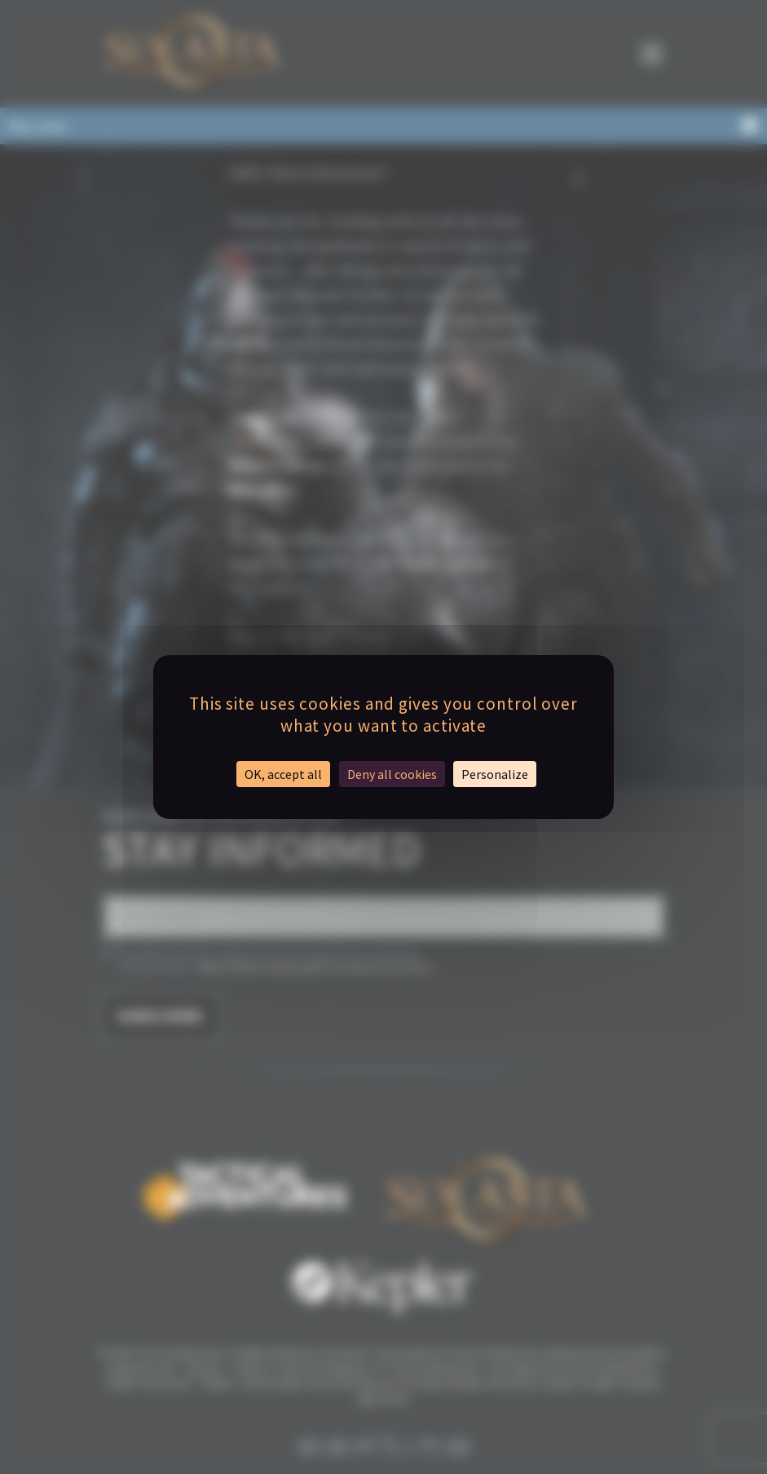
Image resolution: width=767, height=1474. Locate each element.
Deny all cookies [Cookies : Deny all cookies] (392, 774)
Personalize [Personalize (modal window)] (494, 774)
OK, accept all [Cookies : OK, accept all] (283, 774)
